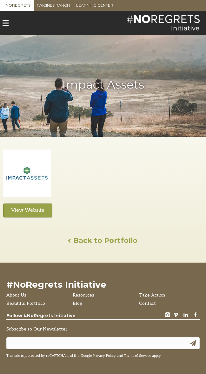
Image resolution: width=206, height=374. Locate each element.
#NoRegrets (17, 7)
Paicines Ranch (53, 7)
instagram (167, 315)
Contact (147, 303)
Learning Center (94, 7)
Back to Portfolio (103, 240)
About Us (16, 295)
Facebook (195, 315)
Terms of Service (137, 356)
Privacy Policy (104, 356)
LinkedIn (185, 315)
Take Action (152, 295)
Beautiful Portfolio (25, 303)
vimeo (176, 315)
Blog (77, 303)
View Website (27, 210)
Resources (83, 295)
